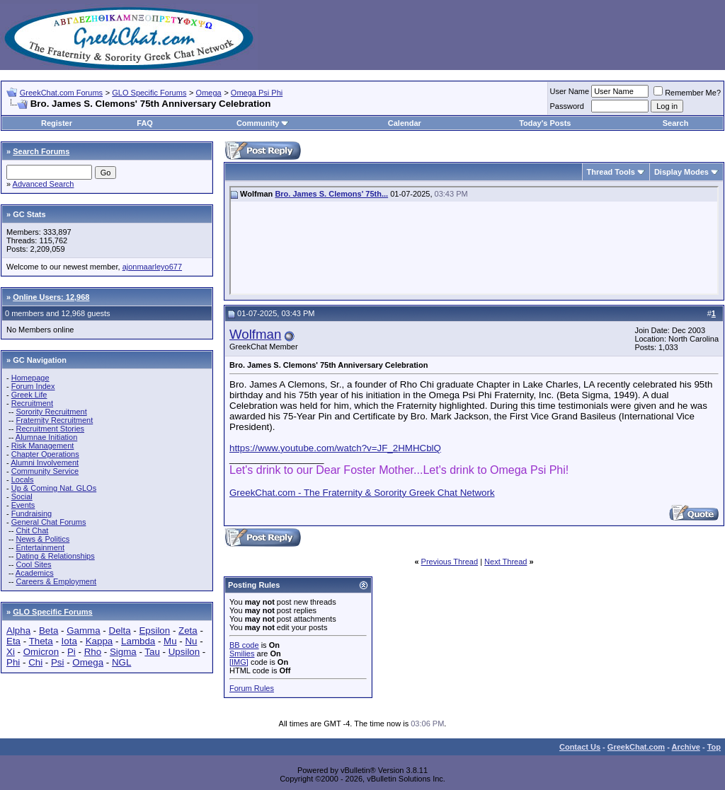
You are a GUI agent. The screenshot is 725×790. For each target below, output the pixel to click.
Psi (57, 662)
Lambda (138, 641)
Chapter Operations (45, 454)
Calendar (404, 123)
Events (23, 505)
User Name (570, 91)
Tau (152, 651)
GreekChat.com (636, 747)
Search (676, 123)
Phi (13, 662)
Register (56, 123)
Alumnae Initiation (46, 437)
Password (567, 106)
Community (263, 123)
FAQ (145, 123)
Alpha (18, 630)
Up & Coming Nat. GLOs (53, 488)
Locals (22, 479)
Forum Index (33, 386)
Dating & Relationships (55, 556)
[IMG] (239, 662)
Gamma (83, 630)
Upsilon (184, 651)
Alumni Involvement (45, 462)
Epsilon (154, 630)
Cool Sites (33, 564)
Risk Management (42, 445)
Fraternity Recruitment (54, 420)
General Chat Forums (48, 522)
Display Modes (681, 172)
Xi (10, 651)
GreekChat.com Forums (61, 92)
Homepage (30, 377)
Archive (686, 747)
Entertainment (40, 547)
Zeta (188, 630)
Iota (69, 641)
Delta (120, 630)
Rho (92, 651)
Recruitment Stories (50, 428)
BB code (244, 645)
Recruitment (32, 403)
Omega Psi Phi (256, 92)
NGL (121, 662)
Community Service (45, 471)
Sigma (123, 651)
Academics (35, 573)
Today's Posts (545, 123)
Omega (209, 92)
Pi (71, 651)
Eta (13, 641)
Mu (170, 641)
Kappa (99, 641)
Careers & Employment (56, 581)
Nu (191, 641)
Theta (41, 641)
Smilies (241, 653)
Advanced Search (43, 184)
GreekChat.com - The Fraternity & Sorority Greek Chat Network (362, 492)
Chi (35, 662)
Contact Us (579, 747)
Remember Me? (687, 92)
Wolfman (255, 334)
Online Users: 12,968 (51, 297)
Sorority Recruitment (51, 411)
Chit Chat (32, 530)
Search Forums (41, 151)
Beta (48, 630)
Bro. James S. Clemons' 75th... (331, 194)
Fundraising (31, 513)
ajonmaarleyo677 (152, 266)
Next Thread (505, 561)
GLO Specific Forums (149, 92)
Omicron (41, 651)
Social (22, 496)
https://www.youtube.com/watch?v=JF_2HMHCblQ (335, 448)
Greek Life (29, 394)
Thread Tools (611, 172)
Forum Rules (251, 688)
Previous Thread (450, 561)
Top (714, 747)
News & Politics (42, 539)
